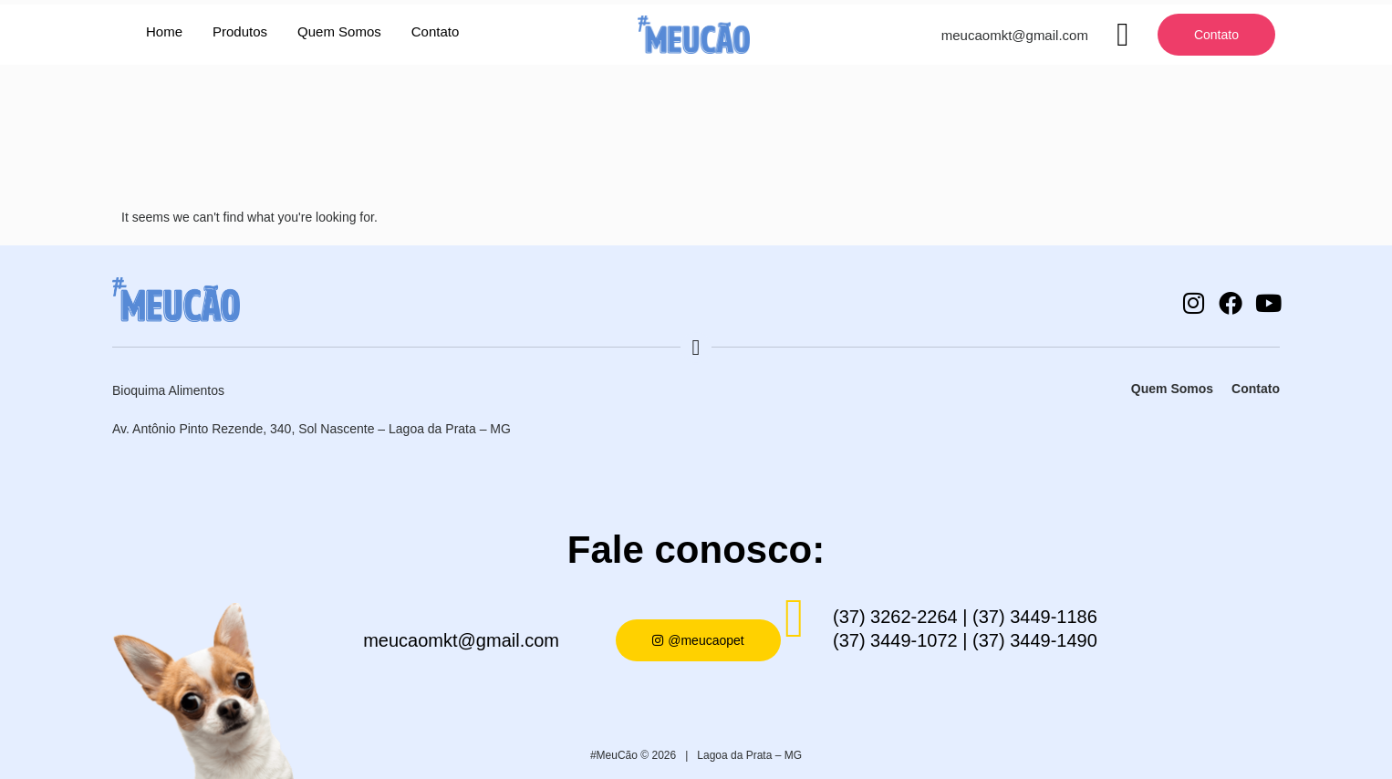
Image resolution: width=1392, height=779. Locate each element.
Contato (435, 31)
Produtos (240, 31)
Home (164, 31)
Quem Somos (339, 31)
